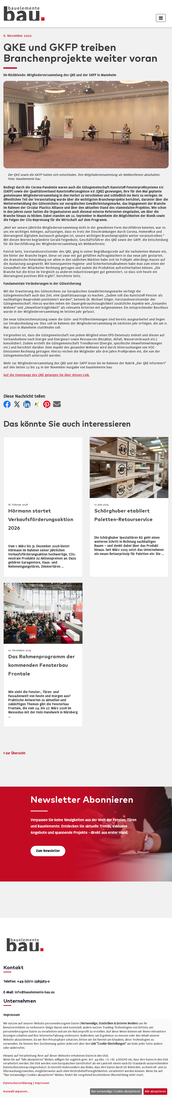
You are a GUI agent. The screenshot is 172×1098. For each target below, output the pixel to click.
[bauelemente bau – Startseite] (23, 946)
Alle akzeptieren (155, 1091)
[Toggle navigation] (161, 18)
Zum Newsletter (48, 851)
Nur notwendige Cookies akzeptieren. (116, 1091)
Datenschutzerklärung (17, 1083)
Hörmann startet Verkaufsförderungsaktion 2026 (40, 519)
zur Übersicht (15, 753)
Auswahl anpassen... (16, 1091)
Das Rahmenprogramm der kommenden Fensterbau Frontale (41, 665)
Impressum (11, 1015)
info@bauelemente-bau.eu (34, 992)
